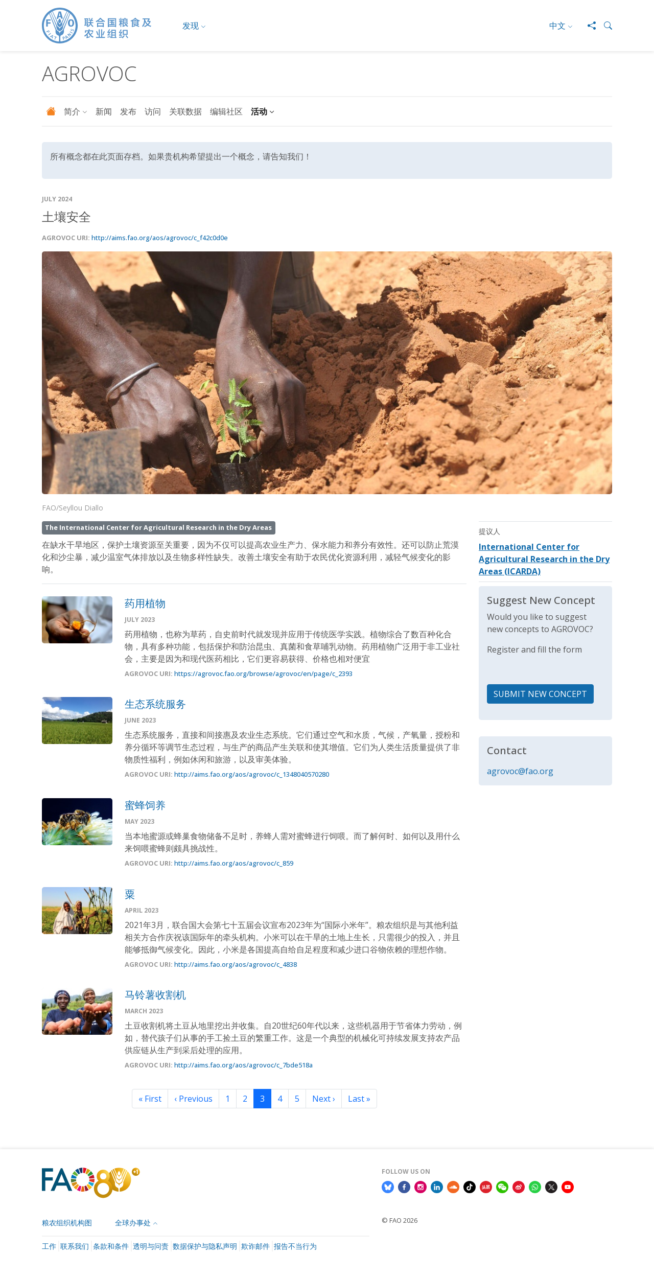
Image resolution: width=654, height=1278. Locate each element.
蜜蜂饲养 (145, 805)
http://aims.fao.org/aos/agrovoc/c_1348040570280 (251, 774)
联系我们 (74, 1246)
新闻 (104, 111)
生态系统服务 (155, 704)
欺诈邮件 (255, 1246)
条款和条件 (111, 1246)
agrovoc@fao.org (520, 771)
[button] (604, 25)
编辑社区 (226, 111)
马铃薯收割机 (155, 995)
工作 (49, 1246)
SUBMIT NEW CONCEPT (540, 694)
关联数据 (185, 111)
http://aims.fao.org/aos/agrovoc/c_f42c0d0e (159, 237)
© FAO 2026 (399, 1220)
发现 (190, 25)
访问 (153, 111)
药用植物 (145, 603)
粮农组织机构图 (67, 1222)
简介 (72, 111)
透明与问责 (151, 1246)
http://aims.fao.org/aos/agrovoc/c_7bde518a (243, 1065)
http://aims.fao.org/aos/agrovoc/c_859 (233, 863)
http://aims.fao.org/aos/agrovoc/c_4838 (235, 964)
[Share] (587, 25)
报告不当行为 (295, 1246)
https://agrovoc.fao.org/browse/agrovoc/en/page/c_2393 (263, 673)
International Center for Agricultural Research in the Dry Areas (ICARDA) (544, 559)
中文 (557, 25)
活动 (259, 111)
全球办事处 (133, 1222)
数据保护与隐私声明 (205, 1246)
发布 (128, 111)
